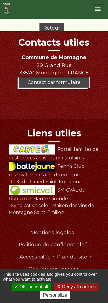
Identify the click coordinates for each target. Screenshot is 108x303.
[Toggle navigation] (98, 9)
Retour (51, 28)
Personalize (55, 295)
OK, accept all (31, 286)
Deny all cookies (76, 286)
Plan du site (72, 257)
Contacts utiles (54, 42)
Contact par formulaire (54, 82)
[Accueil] (6, 8)
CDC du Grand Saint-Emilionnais (47, 181)
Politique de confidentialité (53, 244)
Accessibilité (35, 257)
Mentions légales (52, 232)
